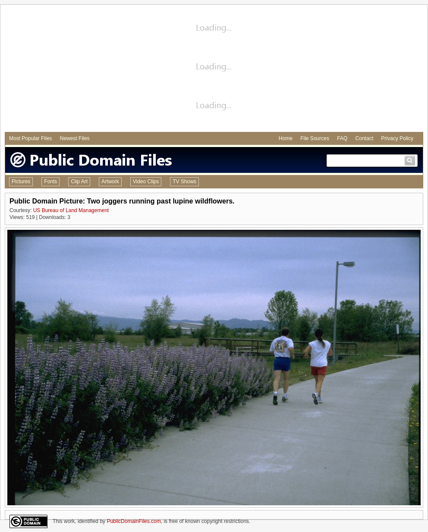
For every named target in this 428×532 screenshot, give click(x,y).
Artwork (110, 181)
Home (286, 138)
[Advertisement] (214, 69)
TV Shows (184, 181)
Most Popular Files (30, 138)
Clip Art (79, 181)
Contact (364, 138)
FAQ (342, 138)
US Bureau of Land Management (71, 210)
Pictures (21, 181)
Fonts (50, 181)
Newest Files (75, 138)
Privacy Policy (397, 138)
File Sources (314, 138)
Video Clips (146, 181)
